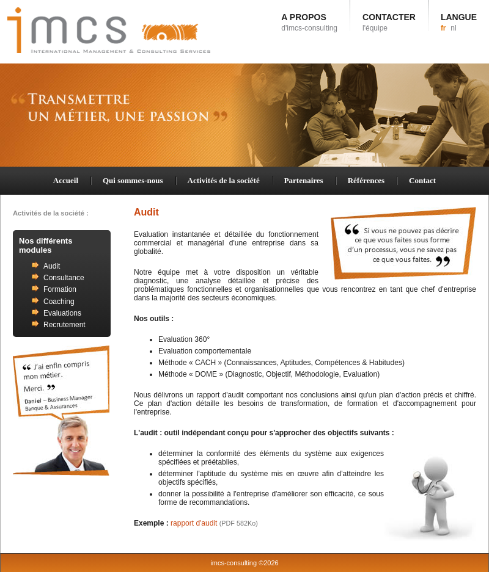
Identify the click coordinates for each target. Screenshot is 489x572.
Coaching (59, 301)
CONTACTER (389, 22)
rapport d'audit (214, 523)
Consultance (63, 277)
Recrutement (64, 324)
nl (453, 28)
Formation (59, 289)
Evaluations (62, 313)
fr (443, 28)
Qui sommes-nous (133, 180)
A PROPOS (309, 22)
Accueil (65, 180)
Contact (422, 180)
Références (366, 180)
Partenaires (303, 180)
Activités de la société (224, 180)
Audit (51, 266)
